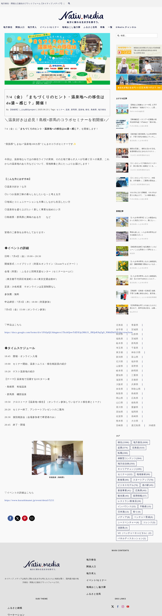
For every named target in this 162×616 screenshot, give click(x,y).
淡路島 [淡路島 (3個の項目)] (123, 528)
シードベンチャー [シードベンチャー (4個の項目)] (128, 522)
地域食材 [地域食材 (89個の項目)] (143, 474)
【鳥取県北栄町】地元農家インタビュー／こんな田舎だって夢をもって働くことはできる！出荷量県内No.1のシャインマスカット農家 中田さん (143, 248)
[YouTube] (128, 606)
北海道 (119, 325)
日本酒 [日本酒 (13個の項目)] (123, 512)
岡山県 (119, 398)
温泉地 (81, 110)
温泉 (68, 110)
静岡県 (134, 370)
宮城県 (134, 329)
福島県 (119, 338)
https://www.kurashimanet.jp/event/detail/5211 (29, 500)
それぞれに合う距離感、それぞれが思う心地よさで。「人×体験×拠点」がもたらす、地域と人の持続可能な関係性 (143, 194)
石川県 (119, 361)
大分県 (134, 421)
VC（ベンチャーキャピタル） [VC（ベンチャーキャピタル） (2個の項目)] (134, 533)
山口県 (119, 402)
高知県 (119, 411)
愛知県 (119, 375)
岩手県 (119, 329)
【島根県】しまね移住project (22, 110)
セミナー (60, 110)
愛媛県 (134, 407)
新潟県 (119, 357)
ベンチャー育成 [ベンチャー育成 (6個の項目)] (143, 517)
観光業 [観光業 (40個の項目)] (123, 496)
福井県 (134, 361)
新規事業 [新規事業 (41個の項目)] (124, 490)
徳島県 (134, 402)
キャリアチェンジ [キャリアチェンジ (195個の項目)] (130, 469)
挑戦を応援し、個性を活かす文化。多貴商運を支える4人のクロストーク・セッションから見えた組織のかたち (143, 150)
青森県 (134, 325)
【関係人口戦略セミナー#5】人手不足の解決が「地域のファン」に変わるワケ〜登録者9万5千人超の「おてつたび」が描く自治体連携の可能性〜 (143, 106)
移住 (87, 110)
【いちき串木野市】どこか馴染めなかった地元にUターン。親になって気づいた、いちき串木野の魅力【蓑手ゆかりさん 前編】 (143, 219)
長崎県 (134, 416)
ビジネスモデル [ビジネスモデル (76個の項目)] (128, 485)
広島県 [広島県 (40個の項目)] (140, 490)
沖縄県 (152, 425)
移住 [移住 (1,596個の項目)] (123, 442)
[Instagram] (123, 606)
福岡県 (134, 411)
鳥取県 (132, 253)
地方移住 (102, 110)
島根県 (94, 110)
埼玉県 (119, 348)
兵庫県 (134, 384)
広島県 (134, 398)
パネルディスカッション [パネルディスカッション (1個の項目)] (132, 538)
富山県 (134, 357)
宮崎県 (119, 425)
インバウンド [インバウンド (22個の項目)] (127, 506)
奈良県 (119, 389)
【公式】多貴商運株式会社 (140, 155)
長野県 (134, 366)
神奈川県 (136, 352)
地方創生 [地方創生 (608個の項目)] (140, 442)
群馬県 (74, 110)
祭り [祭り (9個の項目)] (137, 512)
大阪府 (119, 384)
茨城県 (134, 338)
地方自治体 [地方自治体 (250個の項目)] (126, 463)
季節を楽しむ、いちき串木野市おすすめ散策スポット (143, 233)
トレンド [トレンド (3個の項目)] (149, 522)
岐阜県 (119, 370)
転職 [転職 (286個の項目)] (123, 453)
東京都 (119, 352)
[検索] (71, 3)
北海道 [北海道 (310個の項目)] (138, 447)
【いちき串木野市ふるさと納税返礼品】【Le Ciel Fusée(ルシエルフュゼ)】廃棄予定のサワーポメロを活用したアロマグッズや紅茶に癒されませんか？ (143, 277)
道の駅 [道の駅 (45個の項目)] (147, 485)
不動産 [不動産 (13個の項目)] (145, 506)
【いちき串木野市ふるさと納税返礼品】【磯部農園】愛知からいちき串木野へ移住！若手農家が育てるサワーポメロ (143, 263)
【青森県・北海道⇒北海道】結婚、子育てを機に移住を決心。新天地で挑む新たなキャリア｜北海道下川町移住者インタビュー (143, 292)
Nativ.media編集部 (137, 111)
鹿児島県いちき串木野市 (139, 140)
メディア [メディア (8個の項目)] (124, 517)
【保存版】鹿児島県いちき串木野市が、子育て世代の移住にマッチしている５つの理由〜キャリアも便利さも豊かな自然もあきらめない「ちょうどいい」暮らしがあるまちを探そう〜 (143, 135)
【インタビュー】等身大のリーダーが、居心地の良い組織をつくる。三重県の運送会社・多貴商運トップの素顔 (143, 164)
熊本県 (119, 421)
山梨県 (119, 366)
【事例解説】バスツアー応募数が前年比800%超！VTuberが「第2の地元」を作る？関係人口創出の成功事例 (143, 120)
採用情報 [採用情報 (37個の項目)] (139, 496)
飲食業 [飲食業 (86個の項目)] (123, 480)
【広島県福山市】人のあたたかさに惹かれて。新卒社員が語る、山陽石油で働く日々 (143, 306)
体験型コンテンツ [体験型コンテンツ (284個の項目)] (130, 458)
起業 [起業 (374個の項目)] (123, 447)
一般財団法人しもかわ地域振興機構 (143, 297)
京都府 (134, 379)
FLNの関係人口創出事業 (139, 126)
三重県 (134, 375)
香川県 (119, 407)
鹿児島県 (136, 425)
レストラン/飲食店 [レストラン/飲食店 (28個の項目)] (129, 501)
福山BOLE (134, 312)
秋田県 (119, 334)
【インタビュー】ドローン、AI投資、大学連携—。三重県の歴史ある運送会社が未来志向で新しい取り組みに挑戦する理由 (143, 179)
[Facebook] (118, 606)
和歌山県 (136, 389)
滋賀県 (119, 379)
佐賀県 (119, 416)
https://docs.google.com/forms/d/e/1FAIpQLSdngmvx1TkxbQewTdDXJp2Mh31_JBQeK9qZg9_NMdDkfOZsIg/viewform (69, 332)
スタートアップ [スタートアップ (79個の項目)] (143, 480)
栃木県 (119, 343)
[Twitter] (112, 606)
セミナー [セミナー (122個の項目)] (125, 474)
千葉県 (134, 348)
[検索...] (136, 35)
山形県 (134, 334)
